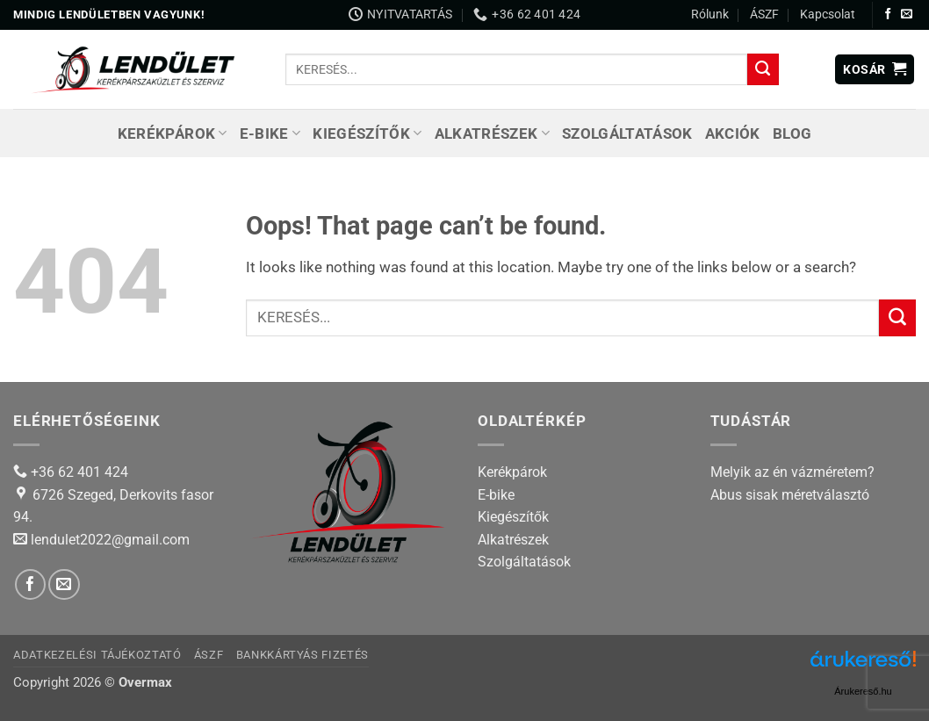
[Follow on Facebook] (888, 14)
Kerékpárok (172, 133)
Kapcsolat (827, 14)
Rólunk (710, 14)
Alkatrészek (492, 133)
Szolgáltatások (627, 133)
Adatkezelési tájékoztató (97, 654)
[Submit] (763, 69)
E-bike (270, 133)
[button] (874, 69)
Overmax (145, 682)
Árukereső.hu (862, 691)
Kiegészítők (367, 133)
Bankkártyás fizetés (302, 654)
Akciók (732, 133)
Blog (792, 133)
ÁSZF (764, 14)
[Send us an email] (906, 14)
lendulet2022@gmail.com (110, 539)
